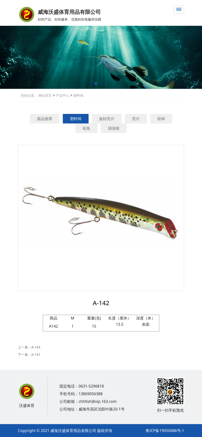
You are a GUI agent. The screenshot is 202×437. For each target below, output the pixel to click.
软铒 (161, 118)
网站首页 (45, 95)
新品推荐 (44, 118)
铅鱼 (86, 128)
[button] (95, 83)
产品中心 (62, 95)
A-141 (35, 354)
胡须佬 (113, 128)
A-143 (35, 347)
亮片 (136, 118)
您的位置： (29, 95)
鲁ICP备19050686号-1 (165, 430)
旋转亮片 (106, 118)
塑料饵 (77, 95)
